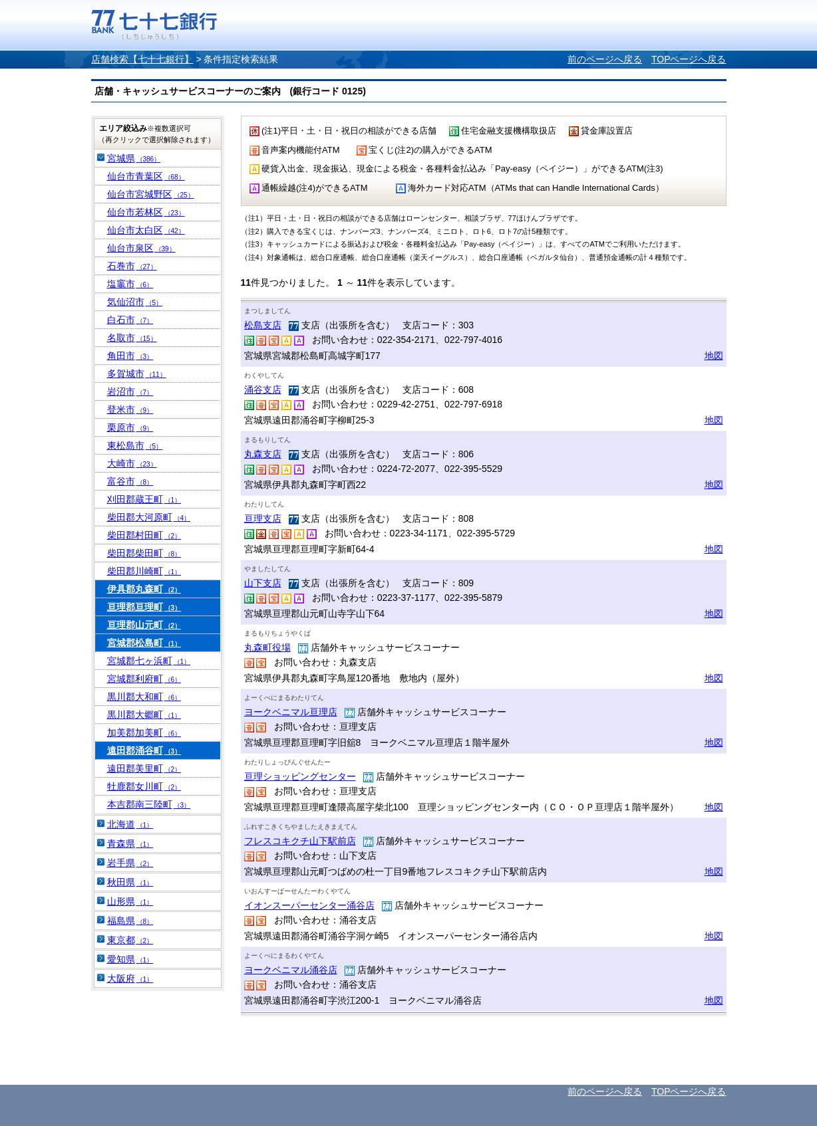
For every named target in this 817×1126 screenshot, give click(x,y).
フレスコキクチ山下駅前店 (300, 841)
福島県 (130, 920)
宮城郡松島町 (144, 642)
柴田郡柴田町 (144, 553)
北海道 (130, 824)
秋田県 (130, 882)
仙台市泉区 (141, 248)
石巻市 (132, 266)
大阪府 (130, 978)
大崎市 (132, 463)
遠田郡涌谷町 (144, 750)
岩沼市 (130, 391)
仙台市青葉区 (146, 176)
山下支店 (262, 583)
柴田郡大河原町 (149, 517)
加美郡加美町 (144, 732)
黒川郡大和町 (144, 696)
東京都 (130, 940)
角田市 (130, 355)
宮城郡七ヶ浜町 (149, 660)
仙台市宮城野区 (150, 194)
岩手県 (130, 862)
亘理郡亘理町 (144, 607)
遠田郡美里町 (144, 768)
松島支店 (262, 325)
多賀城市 (136, 373)
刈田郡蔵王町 (144, 499)
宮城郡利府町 (144, 678)
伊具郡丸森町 (144, 589)
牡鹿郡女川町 (144, 786)
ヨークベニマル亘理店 (290, 712)
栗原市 (130, 427)
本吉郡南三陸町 (149, 804)
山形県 (130, 901)
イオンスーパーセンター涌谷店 (309, 905)
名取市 (132, 337)
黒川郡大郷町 (144, 714)
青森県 (130, 843)
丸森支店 (262, 454)
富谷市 (130, 481)
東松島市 (135, 445)
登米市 (130, 409)
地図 (714, 355)
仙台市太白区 (146, 230)
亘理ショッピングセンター (300, 776)
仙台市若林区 (146, 212)
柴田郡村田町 (144, 535)
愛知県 (130, 959)
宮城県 (134, 158)
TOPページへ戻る (689, 59)
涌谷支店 (262, 389)
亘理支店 (262, 518)
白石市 (130, 319)
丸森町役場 (267, 647)
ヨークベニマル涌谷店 (290, 969)
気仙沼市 (135, 301)
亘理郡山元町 (144, 624)
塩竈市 (130, 284)
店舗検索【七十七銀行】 (142, 59)
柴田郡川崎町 (144, 571)
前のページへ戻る (605, 59)
